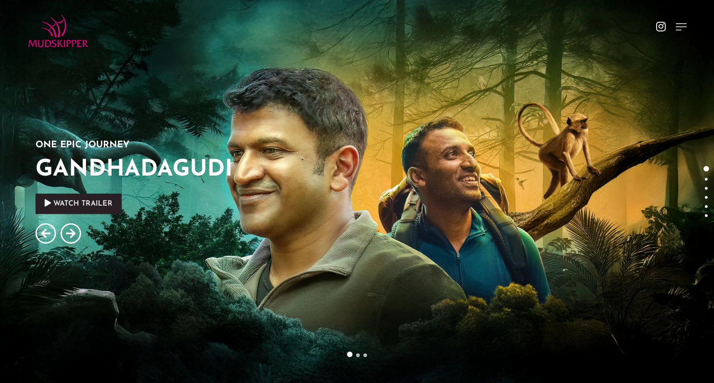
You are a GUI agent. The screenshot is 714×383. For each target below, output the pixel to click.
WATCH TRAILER (78, 203)
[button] (349, 354)
